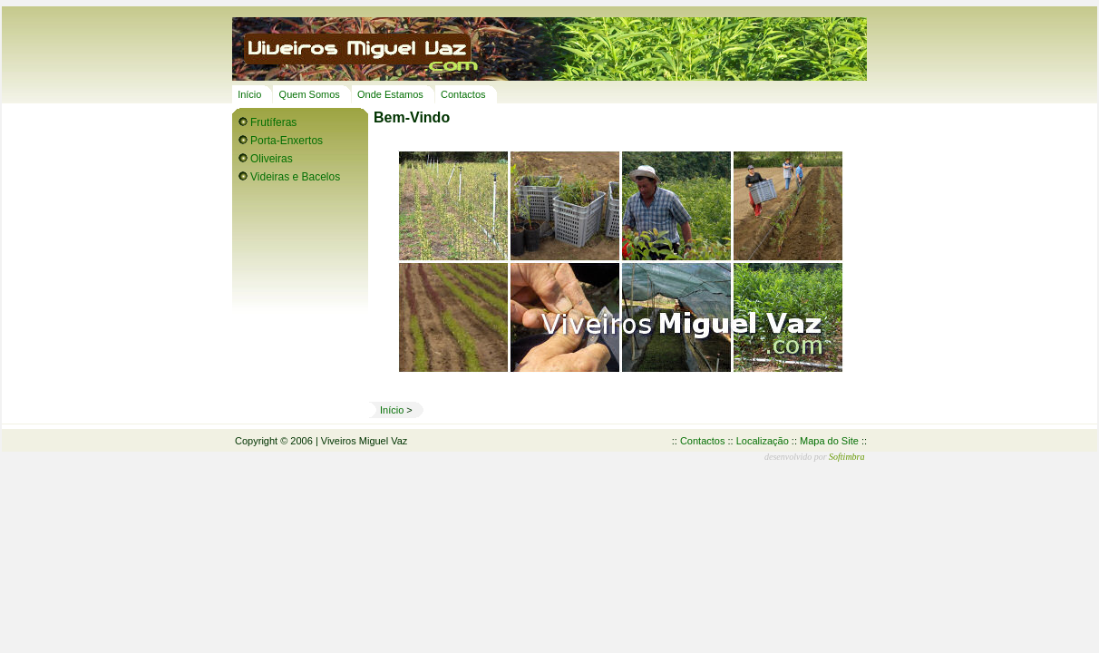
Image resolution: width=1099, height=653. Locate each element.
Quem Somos (309, 94)
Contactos (463, 94)
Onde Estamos (390, 94)
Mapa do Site (829, 440)
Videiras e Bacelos (295, 177)
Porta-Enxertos (286, 140)
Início (249, 94)
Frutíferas (273, 122)
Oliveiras (271, 158)
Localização (762, 440)
